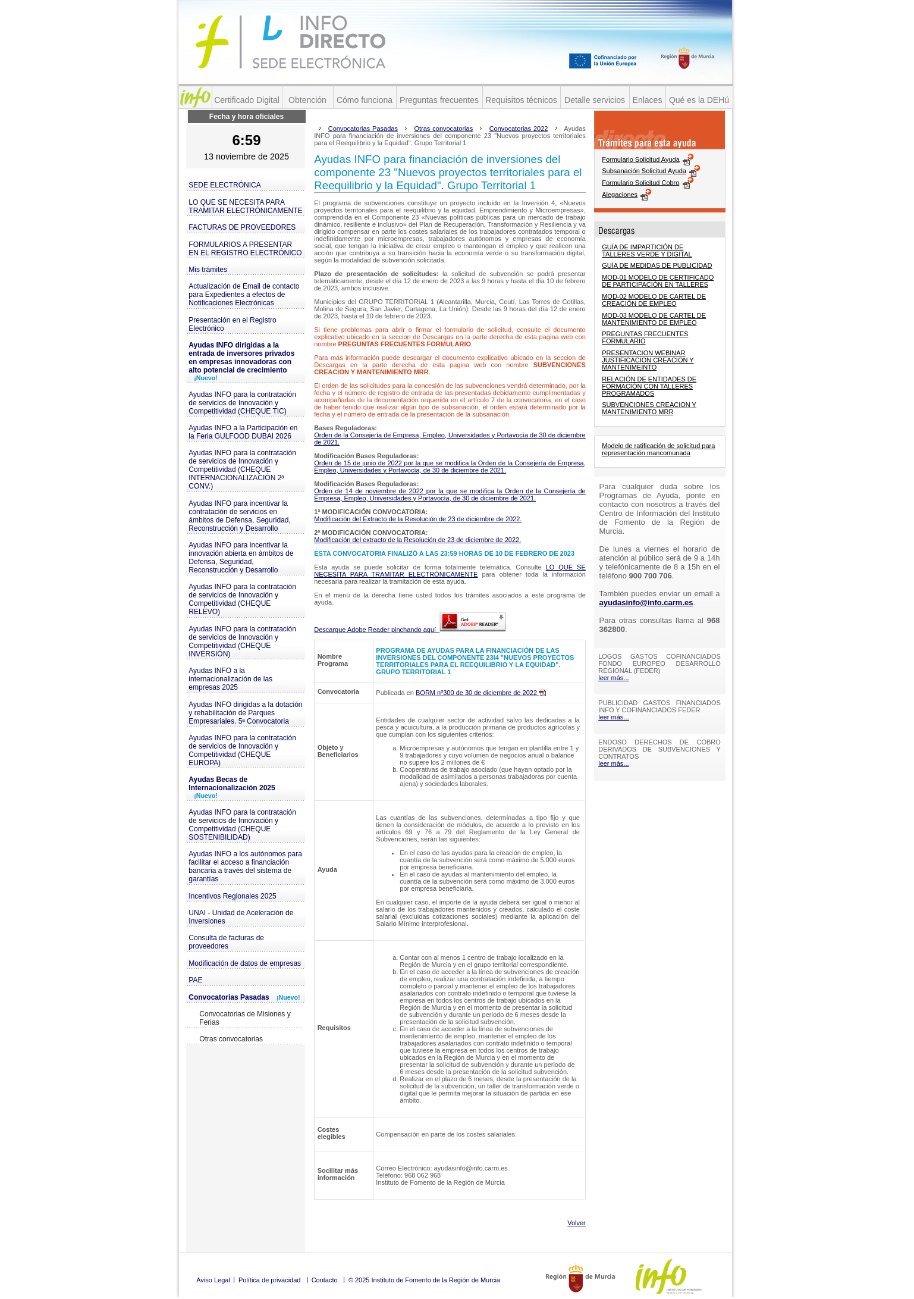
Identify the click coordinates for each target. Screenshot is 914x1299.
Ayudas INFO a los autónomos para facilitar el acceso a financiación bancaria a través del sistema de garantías (245, 866)
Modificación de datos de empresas (245, 963)
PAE (195, 980)
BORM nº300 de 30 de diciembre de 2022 (481, 692)
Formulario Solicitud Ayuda (641, 158)
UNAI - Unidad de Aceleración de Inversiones (241, 917)
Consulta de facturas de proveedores (226, 942)
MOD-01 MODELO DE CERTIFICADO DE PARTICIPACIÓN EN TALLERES (658, 281)
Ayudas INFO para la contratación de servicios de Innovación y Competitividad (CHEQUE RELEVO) (242, 599)
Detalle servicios (594, 100)
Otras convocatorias (231, 1039)
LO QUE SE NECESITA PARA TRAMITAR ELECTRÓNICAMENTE (245, 206)
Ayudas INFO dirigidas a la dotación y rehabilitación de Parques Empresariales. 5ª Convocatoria (245, 712)
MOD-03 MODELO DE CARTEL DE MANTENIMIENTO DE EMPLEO (654, 319)
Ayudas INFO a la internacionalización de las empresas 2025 (230, 678)
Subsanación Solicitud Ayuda (644, 170)
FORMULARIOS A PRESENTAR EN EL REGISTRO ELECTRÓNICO (245, 248)
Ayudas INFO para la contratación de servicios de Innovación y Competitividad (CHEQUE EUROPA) (242, 750)
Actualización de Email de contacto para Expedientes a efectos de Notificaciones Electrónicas (244, 294)
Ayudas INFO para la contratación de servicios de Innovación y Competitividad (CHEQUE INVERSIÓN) (242, 641)
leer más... (613, 677)
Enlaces (647, 100)
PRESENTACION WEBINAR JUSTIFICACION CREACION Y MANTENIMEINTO (647, 360)
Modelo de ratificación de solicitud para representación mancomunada (658, 449)
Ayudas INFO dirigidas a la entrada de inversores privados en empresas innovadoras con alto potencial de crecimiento (241, 361)
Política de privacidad (269, 1280)
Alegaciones (619, 194)
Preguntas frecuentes (439, 100)
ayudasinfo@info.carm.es (646, 602)
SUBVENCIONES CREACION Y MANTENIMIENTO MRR (649, 408)
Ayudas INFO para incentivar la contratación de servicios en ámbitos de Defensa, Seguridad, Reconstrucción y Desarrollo (239, 516)
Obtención (307, 100)
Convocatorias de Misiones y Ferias (244, 1018)
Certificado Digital (246, 100)
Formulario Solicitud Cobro (640, 182)
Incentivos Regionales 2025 (232, 896)
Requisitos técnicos (521, 100)
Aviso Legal (213, 1280)
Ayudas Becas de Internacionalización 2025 (232, 787)
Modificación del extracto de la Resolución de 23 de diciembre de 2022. (417, 539)
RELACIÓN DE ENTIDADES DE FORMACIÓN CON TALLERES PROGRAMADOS (649, 386)
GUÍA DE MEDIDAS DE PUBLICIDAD (657, 265)
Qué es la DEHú (699, 100)
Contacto (325, 1280)
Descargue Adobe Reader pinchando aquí (410, 629)
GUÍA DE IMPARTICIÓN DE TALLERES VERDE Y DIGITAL (647, 250)
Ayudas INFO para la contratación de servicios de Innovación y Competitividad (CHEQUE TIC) (242, 402)
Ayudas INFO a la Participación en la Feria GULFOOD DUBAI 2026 (243, 432)
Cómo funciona (364, 100)
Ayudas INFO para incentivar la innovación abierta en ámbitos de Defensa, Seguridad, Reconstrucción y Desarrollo (241, 557)
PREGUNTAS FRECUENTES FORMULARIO (645, 337)
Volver (576, 1222)
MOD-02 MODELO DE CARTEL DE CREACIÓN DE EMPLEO (654, 300)
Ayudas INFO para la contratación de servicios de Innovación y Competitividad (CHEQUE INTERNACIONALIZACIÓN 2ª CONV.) (242, 469)
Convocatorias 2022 (518, 128)
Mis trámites (208, 269)
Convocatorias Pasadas (244, 997)
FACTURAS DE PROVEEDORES (242, 227)
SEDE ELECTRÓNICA (224, 185)
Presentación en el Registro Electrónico (232, 324)
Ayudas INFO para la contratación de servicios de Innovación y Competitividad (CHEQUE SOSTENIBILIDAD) (242, 824)
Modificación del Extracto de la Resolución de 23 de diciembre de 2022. (418, 518)
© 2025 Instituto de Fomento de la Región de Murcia (424, 1280)
